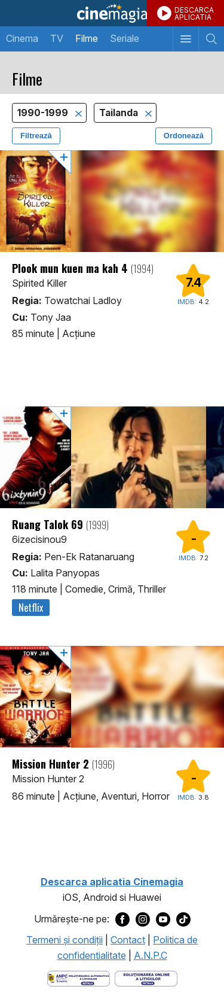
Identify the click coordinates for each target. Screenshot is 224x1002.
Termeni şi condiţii (64, 940)
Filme (86, 38)
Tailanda (119, 113)
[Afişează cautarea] (211, 38)
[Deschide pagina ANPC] (78, 977)
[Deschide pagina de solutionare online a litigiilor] (146, 977)
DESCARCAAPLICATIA (194, 13)
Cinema (22, 38)
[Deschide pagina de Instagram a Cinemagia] (143, 919)
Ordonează (184, 135)
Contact (128, 940)
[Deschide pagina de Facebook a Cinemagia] (122, 919)
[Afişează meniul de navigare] (185, 38)
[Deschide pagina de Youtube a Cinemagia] (163, 919)
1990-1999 (43, 113)
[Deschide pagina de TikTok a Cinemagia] (183, 919)
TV (56, 38)
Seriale (124, 38)
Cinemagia (112, 13)
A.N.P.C (150, 955)
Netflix (31, 607)
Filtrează (36, 135)
